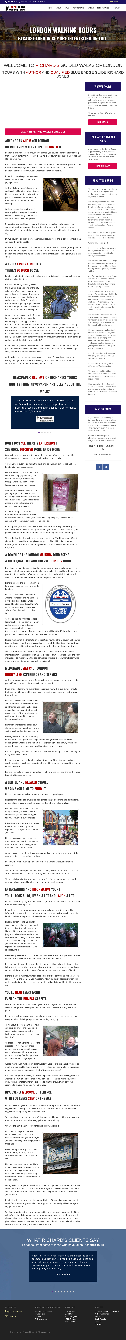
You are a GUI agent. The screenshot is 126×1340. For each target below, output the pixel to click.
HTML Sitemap (70, 1319)
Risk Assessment (41, 1319)
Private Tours (78, 8)
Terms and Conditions (43, 1311)
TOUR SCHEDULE (115, 2)
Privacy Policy (40, 1314)
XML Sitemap (70, 1322)
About (58, 8)
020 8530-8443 (12, 2)
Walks (67, 8)
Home (50, 8)
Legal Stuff (69, 1314)
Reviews (91, 8)
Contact (116, 8)
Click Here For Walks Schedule (43, 131)
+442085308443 (15, 1311)
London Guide (103, 8)
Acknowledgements (72, 1316)
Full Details (102, 122)
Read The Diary (103, 166)
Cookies (38, 1316)
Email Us (12, 1316)
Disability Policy (71, 1311)
